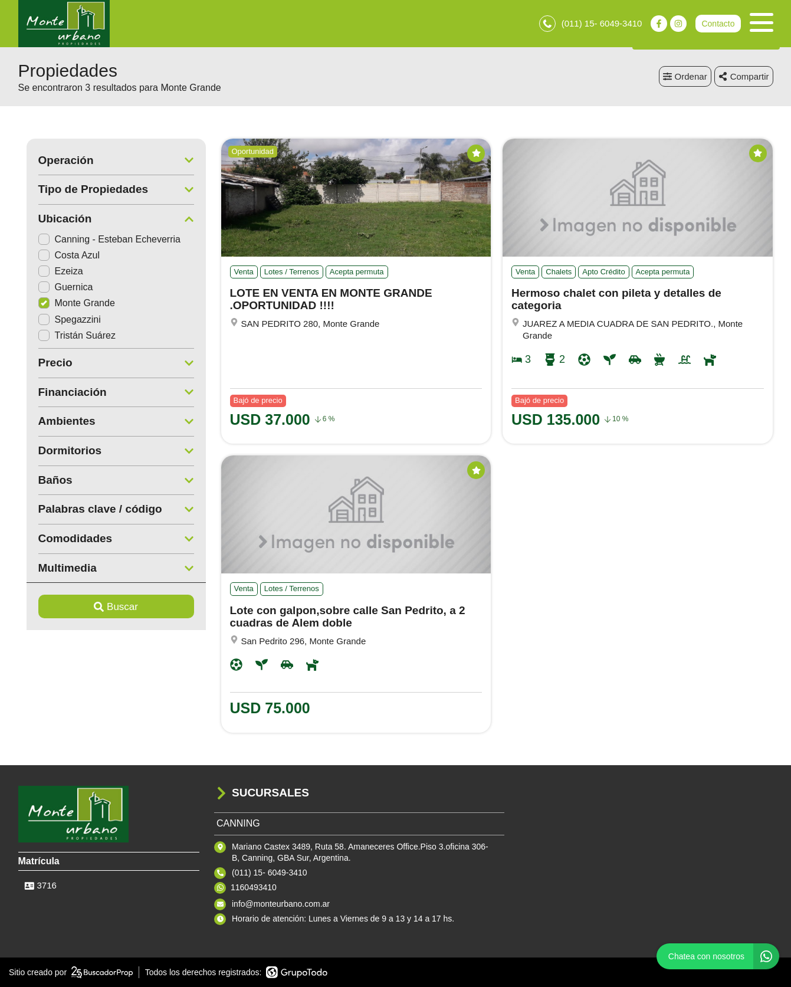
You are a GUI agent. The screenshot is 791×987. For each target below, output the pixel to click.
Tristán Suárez (68, 335)
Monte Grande (68, 303)
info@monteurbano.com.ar (281, 904)
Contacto (717, 23)
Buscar (108, 606)
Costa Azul (60, 255)
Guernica (57, 287)
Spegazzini (61, 319)
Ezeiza (52, 271)
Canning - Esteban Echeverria (101, 239)
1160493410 (254, 887)
